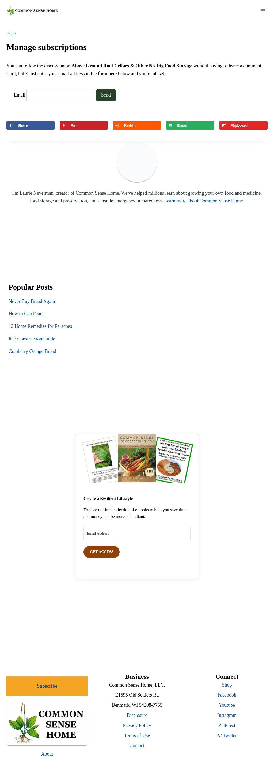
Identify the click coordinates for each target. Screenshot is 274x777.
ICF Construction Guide (32, 338)
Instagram (227, 715)
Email (19, 95)
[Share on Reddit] (137, 125)
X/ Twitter (227, 735)
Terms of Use (137, 735)
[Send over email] (190, 125)
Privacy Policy (137, 725)
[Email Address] (137, 534)
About (47, 754)
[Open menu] (263, 10)
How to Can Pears (26, 313)
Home (11, 33)
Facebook (227, 695)
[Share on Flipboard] (243, 125)
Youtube (227, 705)
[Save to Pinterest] (84, 125)
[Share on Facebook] (30, 125)
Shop (227, 685)
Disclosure (137, 715)
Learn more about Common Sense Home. (204, 200)
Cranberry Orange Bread (32, 351)
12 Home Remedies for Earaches (40, 326)
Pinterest (227, 725)
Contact (137, 745)
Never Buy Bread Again (32, 301)
